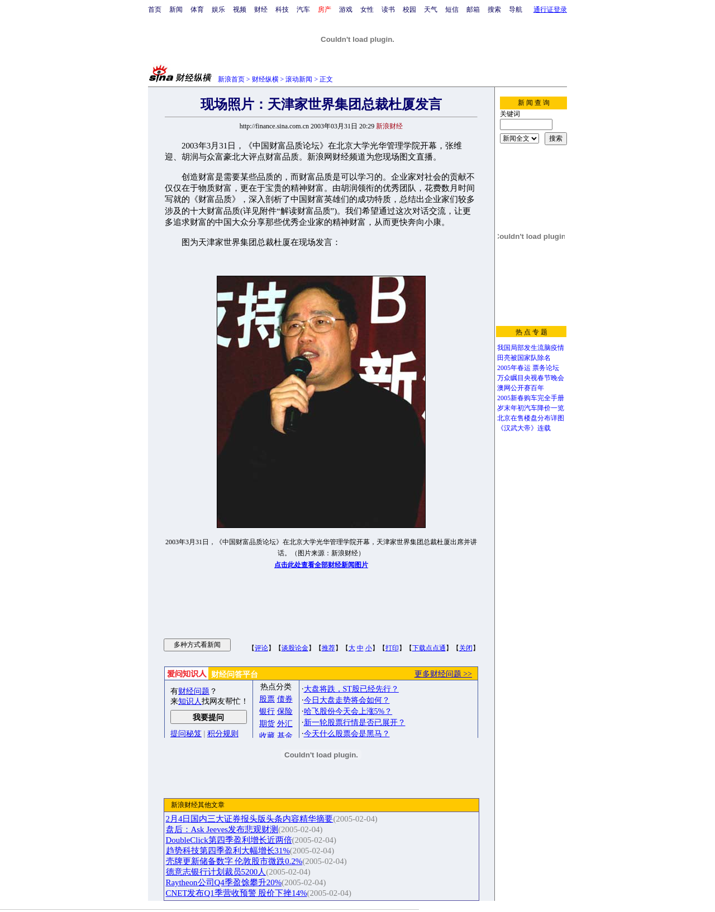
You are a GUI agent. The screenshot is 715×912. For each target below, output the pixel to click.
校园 (409, 9)
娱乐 (218, 9)
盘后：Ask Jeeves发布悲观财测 (222, 829)
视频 (239, 9)
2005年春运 (514, 368)
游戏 (345, 9)
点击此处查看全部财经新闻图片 (321, 565)
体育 (197, 9)
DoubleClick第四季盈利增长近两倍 (229, 840)
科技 (282, 9)
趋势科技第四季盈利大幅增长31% (228, 850)
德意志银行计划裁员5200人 (216, 871)
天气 (430, 9)
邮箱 (473, 9)
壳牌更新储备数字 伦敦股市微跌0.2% (234, 861)
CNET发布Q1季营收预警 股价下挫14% (236, 893)
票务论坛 (545, 368)
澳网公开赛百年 (520, 388)
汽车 (303, 9)
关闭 (466, 648)
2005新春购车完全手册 (530, 398)
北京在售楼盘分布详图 (530, 418)
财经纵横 (265, 79)
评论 (261, 648)
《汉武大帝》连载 (524, 428)
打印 (392, 648)
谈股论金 (295, 648)
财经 (261, 9)
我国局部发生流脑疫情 (530, 348)
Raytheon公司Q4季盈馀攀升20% (224, 882)
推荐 (328, 648)
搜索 (494, 9)
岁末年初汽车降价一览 (530, 408)
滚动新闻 (298, 79)
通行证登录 (550, 9)
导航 (515, 9)
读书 (388, 9)
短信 (452, 9)
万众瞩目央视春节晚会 (530, 378)
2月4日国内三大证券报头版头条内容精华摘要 (249, 818)
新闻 (176, 9)
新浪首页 (231, 79)
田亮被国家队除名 (524, 358)
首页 (154, 9)
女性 (367, 9)
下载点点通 (429, 648)
